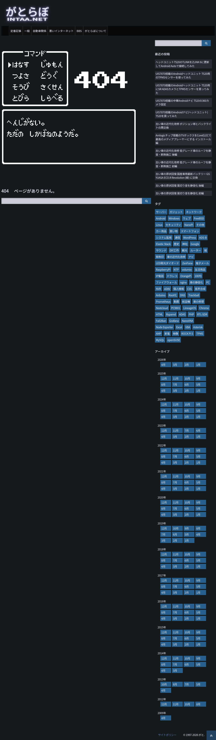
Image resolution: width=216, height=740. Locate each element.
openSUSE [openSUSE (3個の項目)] (173, 340)
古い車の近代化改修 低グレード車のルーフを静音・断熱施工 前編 (183, 164)
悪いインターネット (61, 31)
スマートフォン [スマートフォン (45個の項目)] (190, 231)
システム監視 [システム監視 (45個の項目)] (164, 237)
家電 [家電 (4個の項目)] (167, 333)
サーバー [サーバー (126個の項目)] (161, 212)
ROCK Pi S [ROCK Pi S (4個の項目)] (187, 333)
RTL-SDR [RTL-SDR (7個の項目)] (202, 314)
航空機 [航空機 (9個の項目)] (186, 301)
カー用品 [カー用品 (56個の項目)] (161, 231)
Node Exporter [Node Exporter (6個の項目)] (164, 327)
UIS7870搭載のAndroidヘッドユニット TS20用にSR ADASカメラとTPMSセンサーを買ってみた (183, 89)
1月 (198, 365)
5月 (198, 384)
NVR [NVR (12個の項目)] (158, 289)
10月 (187, 378)
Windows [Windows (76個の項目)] (174, 218)
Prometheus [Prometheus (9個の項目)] (163, 301)
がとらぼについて (95, 31)
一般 (27, 31)
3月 (175, 365)
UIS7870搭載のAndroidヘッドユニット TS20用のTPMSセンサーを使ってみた (183, 75)
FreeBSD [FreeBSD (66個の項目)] (199, 218)
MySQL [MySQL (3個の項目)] (160, 340)
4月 (163, 365)
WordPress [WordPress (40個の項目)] (189, 237)
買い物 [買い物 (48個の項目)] (174, 231)
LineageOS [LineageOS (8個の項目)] (189, 308)
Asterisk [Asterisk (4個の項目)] (197, 327)
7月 (175, 384)
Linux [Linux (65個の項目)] (159, 225)
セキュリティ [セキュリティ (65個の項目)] (173, 225)
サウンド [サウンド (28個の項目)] (161, 250)
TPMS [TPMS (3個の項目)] (199, 333)
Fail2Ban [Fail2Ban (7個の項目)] (161, 321)
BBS (79, 31)
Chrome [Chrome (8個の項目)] (204, 308)
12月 (164, 378)
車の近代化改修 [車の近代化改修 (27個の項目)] (176, 257)
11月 (175, 378)
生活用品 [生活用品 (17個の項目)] (200, 269)
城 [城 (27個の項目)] (205, 250)
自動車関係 (39, 31)
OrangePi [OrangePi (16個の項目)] (185, 276)
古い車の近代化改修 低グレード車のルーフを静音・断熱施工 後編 (183, 152)
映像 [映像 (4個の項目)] (175, 333)
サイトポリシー (167, 735)
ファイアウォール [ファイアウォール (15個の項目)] (166, 282)
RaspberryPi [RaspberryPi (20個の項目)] (163, 269)
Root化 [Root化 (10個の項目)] (173, 295)
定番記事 (15, 31)
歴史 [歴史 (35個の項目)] (176, 244)
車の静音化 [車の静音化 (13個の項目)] (196, 282)
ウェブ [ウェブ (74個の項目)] (187, 218)
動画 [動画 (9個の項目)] (176, 301)
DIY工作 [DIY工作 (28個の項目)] (174, 250)
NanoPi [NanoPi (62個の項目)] (188, 225)
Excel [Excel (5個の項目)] (179, 327)
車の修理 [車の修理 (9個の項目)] (198, 301)
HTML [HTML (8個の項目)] (159, 314)
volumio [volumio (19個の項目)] (187, 269)
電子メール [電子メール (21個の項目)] (202, 263)
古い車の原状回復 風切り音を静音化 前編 (180, 193)
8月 (163, 384)
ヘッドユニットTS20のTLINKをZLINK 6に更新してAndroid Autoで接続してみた (182, 64)
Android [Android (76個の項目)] (160, 218)
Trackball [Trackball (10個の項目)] (193, 295)
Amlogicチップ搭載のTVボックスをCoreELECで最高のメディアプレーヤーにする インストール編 (183, 139)
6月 (187, 384)
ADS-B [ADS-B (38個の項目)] (203, 237)
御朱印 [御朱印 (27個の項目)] (160, 257)
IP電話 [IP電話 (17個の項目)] (160, 276)
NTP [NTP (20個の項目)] (176, 269)
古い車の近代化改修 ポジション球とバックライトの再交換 (183, 126)
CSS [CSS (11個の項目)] (189, 289)
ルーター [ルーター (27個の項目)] (195, 250)
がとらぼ (27, 12)
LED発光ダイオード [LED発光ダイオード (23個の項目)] (167, 263)
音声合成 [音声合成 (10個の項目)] (200, 289)
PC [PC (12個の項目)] (207, 282)
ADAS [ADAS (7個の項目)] (182, 314)
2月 (187, 365)
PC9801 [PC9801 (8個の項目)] (175, 308)
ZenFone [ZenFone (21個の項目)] (187, 263)
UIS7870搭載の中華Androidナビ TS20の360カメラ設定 (182, 102)
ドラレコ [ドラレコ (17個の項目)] (172, 276)
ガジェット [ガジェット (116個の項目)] (176, 212)
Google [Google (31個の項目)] (195, 244)
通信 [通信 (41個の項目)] (177, 237)
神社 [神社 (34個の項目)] (184, 244)
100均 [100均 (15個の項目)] (198, 276)
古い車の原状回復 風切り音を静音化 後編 (180, 185)
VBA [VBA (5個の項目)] (187, 327)
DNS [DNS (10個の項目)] (182, 295)
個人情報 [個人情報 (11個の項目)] (178, 289)
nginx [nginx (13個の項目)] (183, 282)
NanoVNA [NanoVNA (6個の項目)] (187, 321)
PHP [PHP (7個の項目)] (191, 314)
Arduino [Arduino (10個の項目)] (160, 295)
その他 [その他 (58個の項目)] (200, 225)
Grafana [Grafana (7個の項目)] (174, 321)
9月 (198, 378)
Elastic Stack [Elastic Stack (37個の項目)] (163, 244)
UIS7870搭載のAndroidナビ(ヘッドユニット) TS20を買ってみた (182, 114)
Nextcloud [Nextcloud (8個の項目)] (162, 308)
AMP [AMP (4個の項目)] (158, 333)
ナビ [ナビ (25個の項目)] (191, 257)
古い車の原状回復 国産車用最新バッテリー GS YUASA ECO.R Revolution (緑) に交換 (183, 176)
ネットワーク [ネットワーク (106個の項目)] (194, 212)
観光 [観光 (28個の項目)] (184, 250)
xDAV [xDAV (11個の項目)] (167, 289)
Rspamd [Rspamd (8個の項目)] (171, 314)
